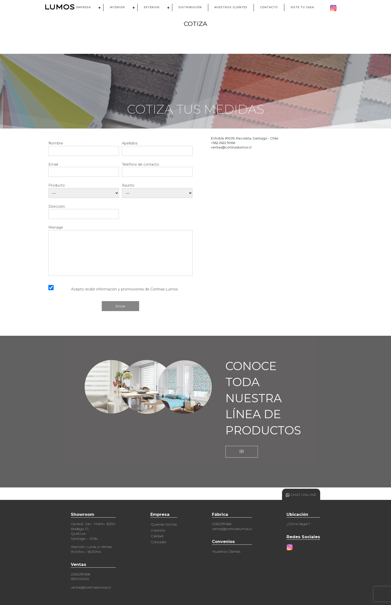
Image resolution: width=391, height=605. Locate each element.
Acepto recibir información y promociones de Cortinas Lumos (124, 289)
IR (241, 451)
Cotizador (159, 542)
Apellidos (157, 147)
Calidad (157, 536)
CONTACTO (269, 7)
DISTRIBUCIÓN (190, 7)
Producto (83, 189)
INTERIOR (117, 7)
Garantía (158, 530)
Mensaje (120, 250)
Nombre (83, 147)
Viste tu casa (302, 7)
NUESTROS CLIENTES (230, 7)
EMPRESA (83, 7)
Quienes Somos (164, 524)
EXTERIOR (152, 7)
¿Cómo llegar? (298, 524)
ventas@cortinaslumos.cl (91, 587)
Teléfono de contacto (157, 168)
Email (83, 168)
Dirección (83, 210)
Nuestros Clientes (226, 551)
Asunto (157, 189)
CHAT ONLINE (301, 494)
